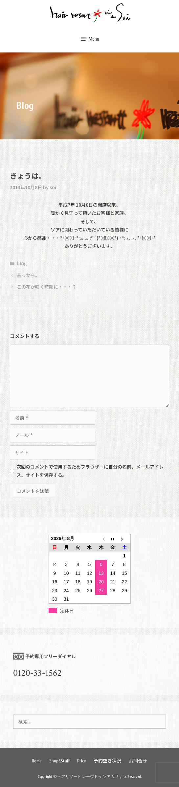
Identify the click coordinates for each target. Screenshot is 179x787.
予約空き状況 (107, 760)
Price (81, 761)
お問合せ (138, 761)
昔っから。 (28, 275)
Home (37, 761)
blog (22, 263)
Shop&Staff (59, 761)
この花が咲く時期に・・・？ (47, 286)
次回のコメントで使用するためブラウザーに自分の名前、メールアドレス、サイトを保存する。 (90, 470)
